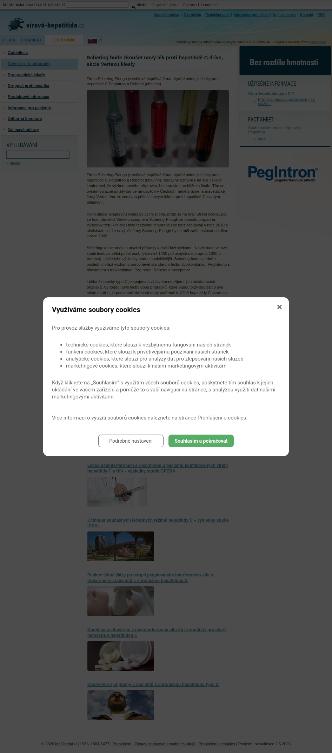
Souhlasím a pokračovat (201, 441)
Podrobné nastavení (131, 441)
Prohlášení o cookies (222, 418)
